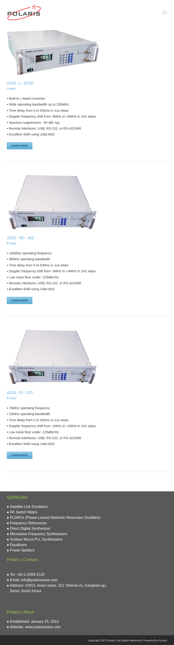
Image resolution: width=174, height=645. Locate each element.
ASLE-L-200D (20, 83)
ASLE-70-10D (20, 392)
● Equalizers (17, 544)
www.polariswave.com (43, 626)
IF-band (11, 243)
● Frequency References (27, 522)
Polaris (163, 639)
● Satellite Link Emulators (27, 506)
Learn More (19, 145)
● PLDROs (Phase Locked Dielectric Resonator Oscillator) (53, 517)
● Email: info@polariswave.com (32, 579)
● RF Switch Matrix (22, 511)
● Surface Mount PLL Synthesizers (35, 539)
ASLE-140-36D (20, 237)
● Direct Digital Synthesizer (29, 528)
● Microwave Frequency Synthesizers (37, 533)
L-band (11, 89)
